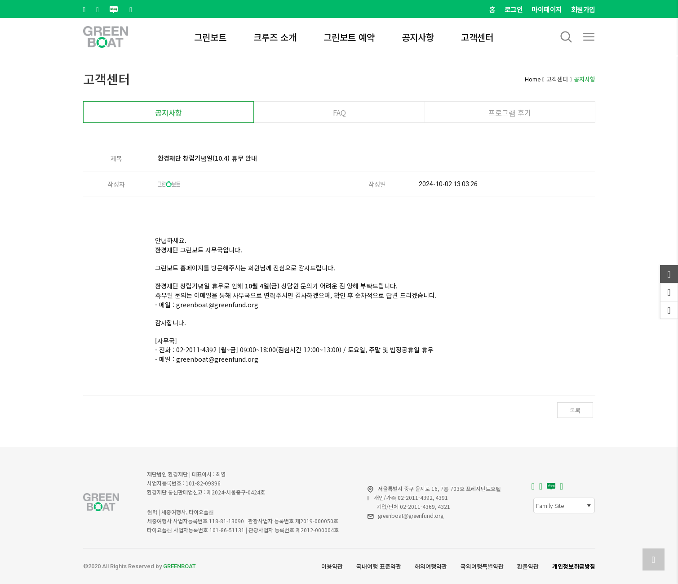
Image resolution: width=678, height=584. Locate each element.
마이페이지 (547, 9)
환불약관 (528, 566)
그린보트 (210, 37)
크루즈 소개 (275, 37)
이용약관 (332, 566)
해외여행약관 (431, 566)
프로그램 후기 (509, 112)
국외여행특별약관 (482, 566)
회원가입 (583, 9)
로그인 (514, 9)
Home (533, 79)
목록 (575, 410)
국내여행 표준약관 (378, 566)
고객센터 (477, 37)
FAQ (339, 112)
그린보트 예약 (349, 37)
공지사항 (418, 37)
